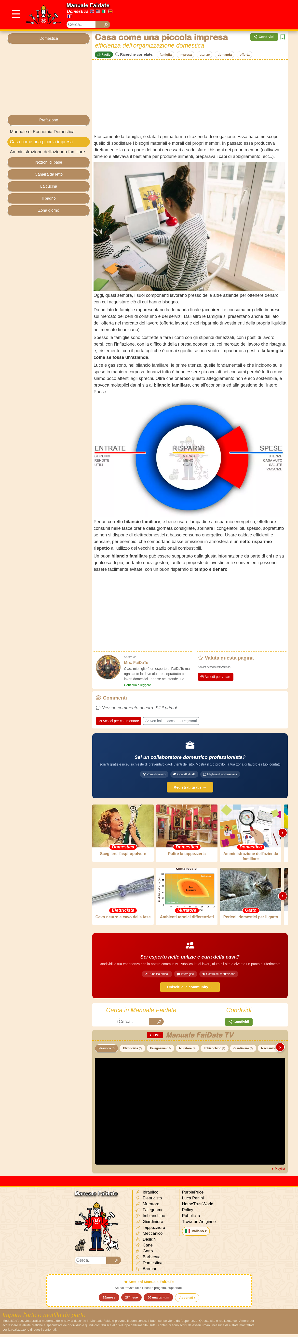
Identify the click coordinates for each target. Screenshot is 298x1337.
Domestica (77, 11)
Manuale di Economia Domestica (42, 131)
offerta (244, 54)
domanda (224, 54)
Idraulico (106, 1051)
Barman (146, 1271)
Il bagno (49, 198)
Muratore (187, 1051)
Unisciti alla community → (190, 989)
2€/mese (131, 1300)
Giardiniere (243, 1051)
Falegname (160, 1051)
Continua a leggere (137, 685)
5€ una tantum (158, 1300)
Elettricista (132, 1051)
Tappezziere (150, 1230)
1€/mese (109, 1300)
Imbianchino (214, 1051)
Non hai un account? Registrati (171, 721)
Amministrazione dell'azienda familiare (47, 151)
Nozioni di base (48, 162)
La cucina (48, 186)
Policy (187, 1212)
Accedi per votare (215, 677)
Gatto (144, 1254)
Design (145, 1242)
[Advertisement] (208, 15)
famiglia (166, 54)
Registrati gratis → (190, 787)
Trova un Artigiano (199, 1224)
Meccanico (270, 1051)
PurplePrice (192, 1195)
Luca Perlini (193, 1200)
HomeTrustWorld (197, 1206)
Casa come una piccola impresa (41, 141)
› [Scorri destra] (282, 833)
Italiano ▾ (195, 1234)
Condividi (264, 36)
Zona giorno (48, 210)
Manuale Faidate (88, 5)
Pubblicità (191, 1218)
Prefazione (48, 120)
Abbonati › (187, 1300)
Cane (143, 1248)
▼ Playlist (278, 1171)
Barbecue (148, 1259)
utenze (205, 54)
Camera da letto (49, 174)
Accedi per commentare (118, 721)
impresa (185, 54)
